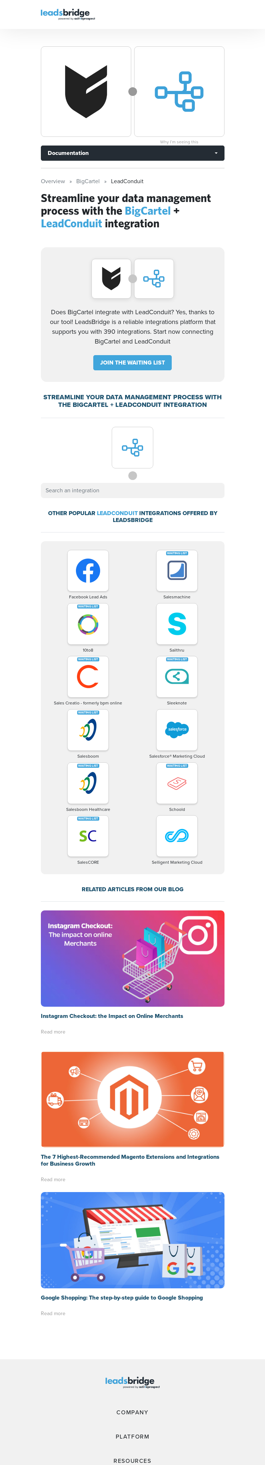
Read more (53, 1032)
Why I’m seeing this (179, 142)
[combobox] (133, 490)
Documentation (68, 153)
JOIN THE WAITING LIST (132, 362)
